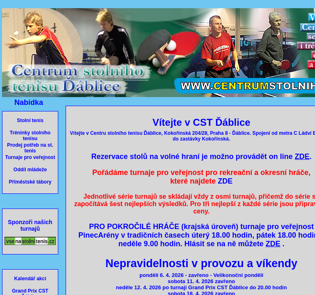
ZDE (225, 181)
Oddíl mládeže (30, 169)
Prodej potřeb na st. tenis (30, 148)
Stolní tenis (30, 120)
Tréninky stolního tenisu (30, 135)
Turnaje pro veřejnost (30, 157)
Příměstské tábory (30, 182)
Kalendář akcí (30, 278)
